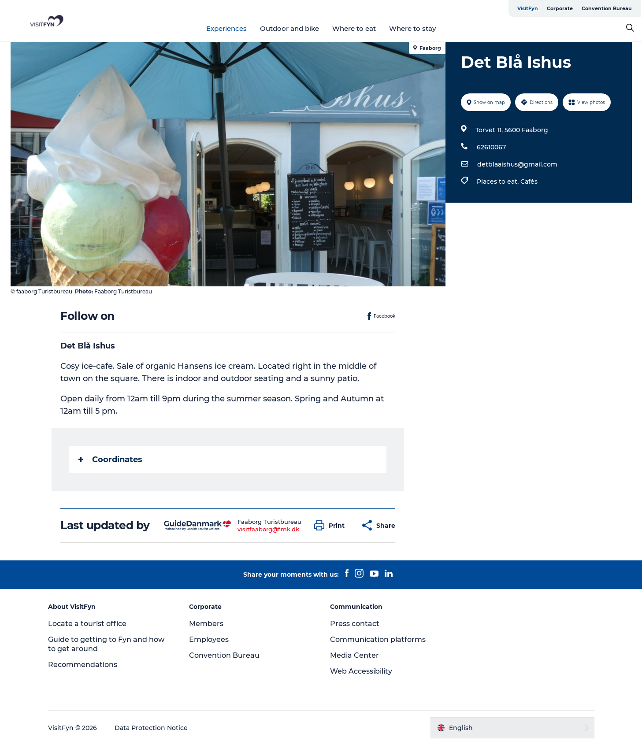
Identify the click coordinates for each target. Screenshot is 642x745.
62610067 (491, 147)
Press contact (354, 623)
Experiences (226, 28)
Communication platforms (378, 639)
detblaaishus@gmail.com (517, 164)
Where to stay (412, 28)
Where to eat (354, 28)
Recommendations (82, 664)
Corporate (560, 8)
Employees (209, 639)
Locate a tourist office (87, 623)
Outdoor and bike (289, 28)
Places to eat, (498, 181)
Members (206, 623)
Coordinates (110, 459)
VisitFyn (527, 8)
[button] (331, 525)
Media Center (354, 655)
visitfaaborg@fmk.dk (268, 529)
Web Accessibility (361, 671)
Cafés (529, 181)
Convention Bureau (607, 8)
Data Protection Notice (151, 728)
